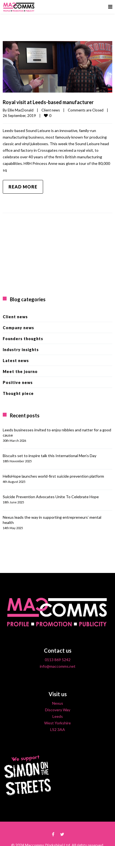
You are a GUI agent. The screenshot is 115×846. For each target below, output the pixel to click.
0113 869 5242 (58, 659)
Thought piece (18, 393)
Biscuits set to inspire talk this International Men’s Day (49, 455)
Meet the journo (20, 371)
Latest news (16, 360)
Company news (18, 327)
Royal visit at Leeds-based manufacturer (48, 102)
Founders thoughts (23, 338)
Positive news (18, 382)
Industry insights (21, 349)
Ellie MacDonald (20, 110)
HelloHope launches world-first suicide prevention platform (53, 476)
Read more (23, 186)
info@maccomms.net (57, 666)
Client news (50, 110)
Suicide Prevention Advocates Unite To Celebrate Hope (51, 496)
